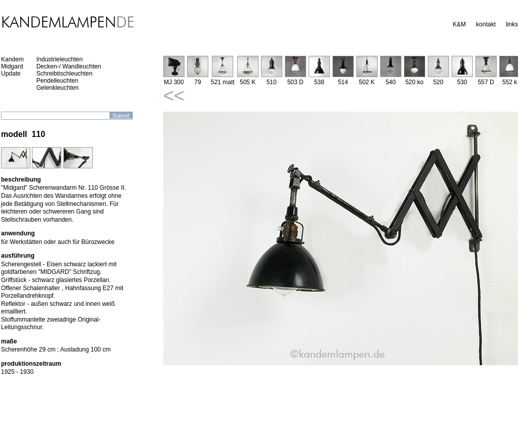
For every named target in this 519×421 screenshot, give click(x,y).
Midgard (12, 66)
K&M (459, 24)
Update (11, 73)
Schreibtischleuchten (64, 73)
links (512, 24)
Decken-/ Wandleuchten (68, 66)
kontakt (486, 24)
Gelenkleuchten (57, 87)
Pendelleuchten (57, 80)
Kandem (12, 59)
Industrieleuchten (59, 59)
